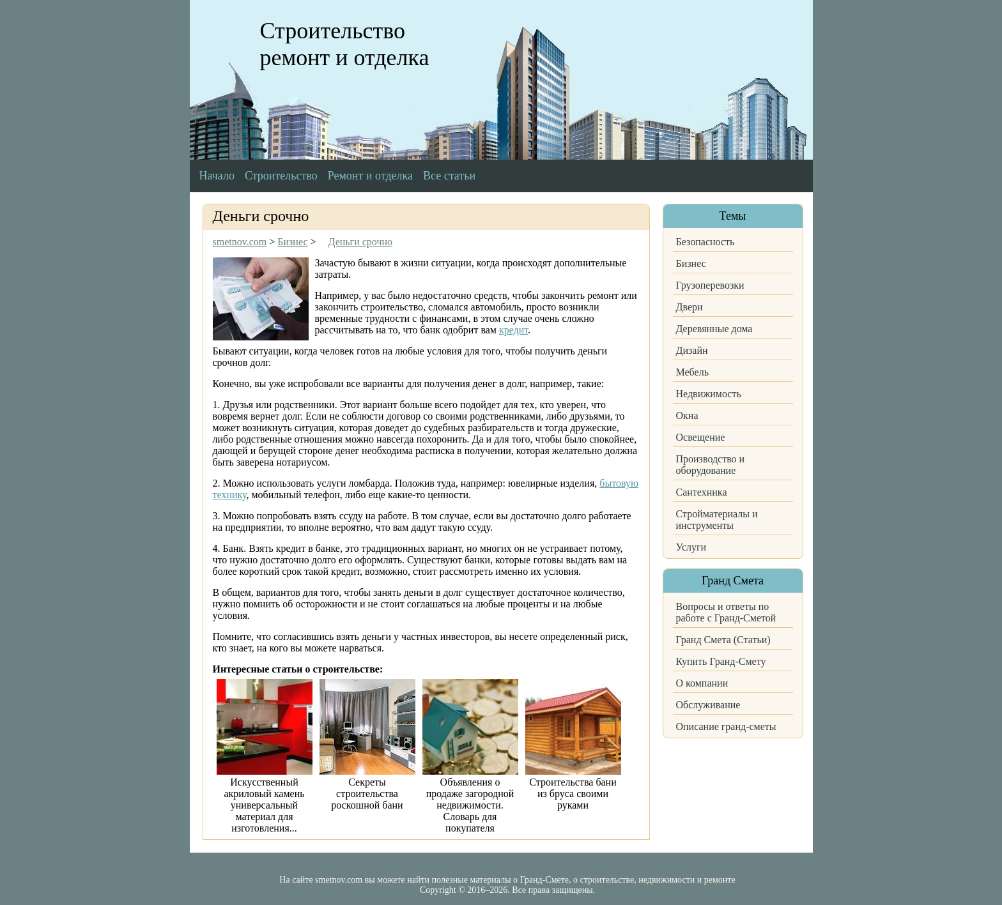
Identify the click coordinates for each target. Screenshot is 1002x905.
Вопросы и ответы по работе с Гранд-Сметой (726, 612)
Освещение (700, 437)
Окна (687, 415)
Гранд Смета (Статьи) (723, 639)
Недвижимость (708, 393)
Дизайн (692, 350)
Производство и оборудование (710, 464)
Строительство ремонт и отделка (344, 44)
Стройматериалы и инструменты (717, 519)
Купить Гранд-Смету (721, 661)
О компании (702, 683)
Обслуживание (708, 704)
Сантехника (701, 492)
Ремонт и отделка (370, 175)
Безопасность (705, 241)
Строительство (281, 175)
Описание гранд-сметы (726, 726)
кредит (513, 329)
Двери (689, 306)
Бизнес (691, 263)
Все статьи (449, 175)
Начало (217, 175)
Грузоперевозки (710, 285)
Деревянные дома (714, 328)
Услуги (691, 547)
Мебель (692, 372)
